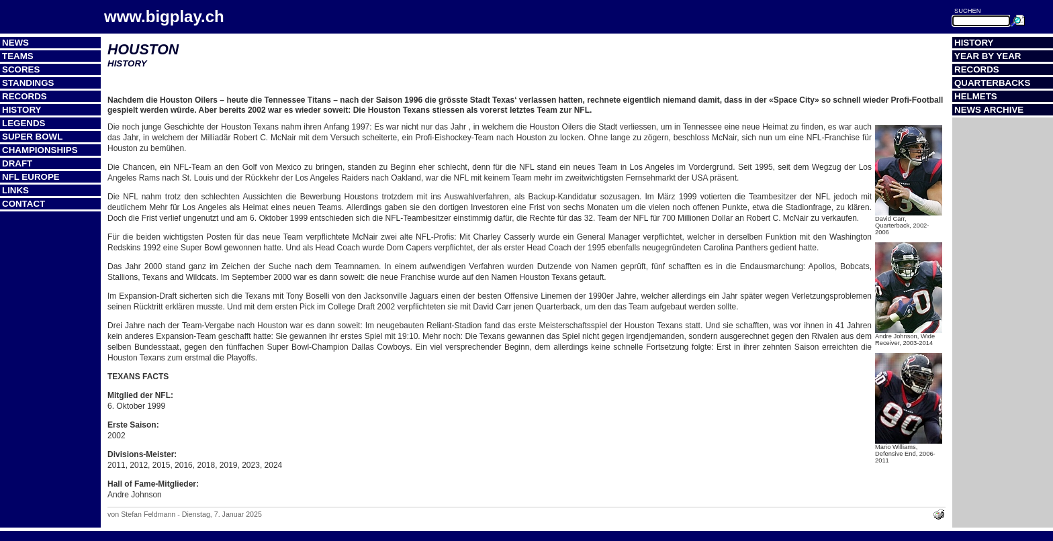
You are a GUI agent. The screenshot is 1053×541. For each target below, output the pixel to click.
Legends (23, 123)
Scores (21, 69)
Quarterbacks (992, 83)
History (22, 110)
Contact (23, 204)
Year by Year (987, 56)
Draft (17, 163)
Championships (40, 150)
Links (15, 190)
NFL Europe (31, 177)
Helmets (975, 96)
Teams (18, 56)
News (15, 43)
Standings (28, 83)
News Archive (988, 110)
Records (24, 96)
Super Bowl (32, 137)
